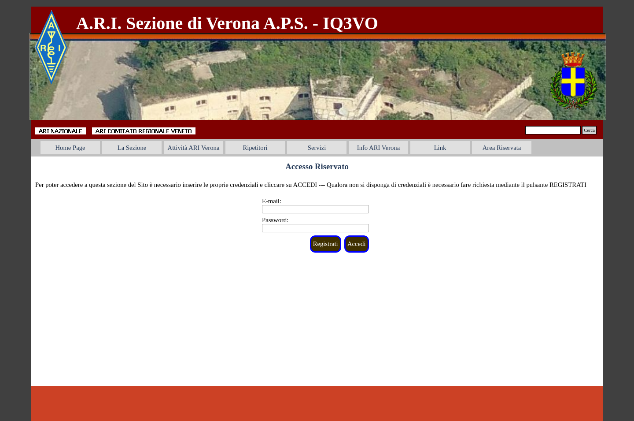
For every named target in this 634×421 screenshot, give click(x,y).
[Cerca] (553, 130)
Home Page (70, 147)
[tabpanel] (257, 23)
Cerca (589, 130)
